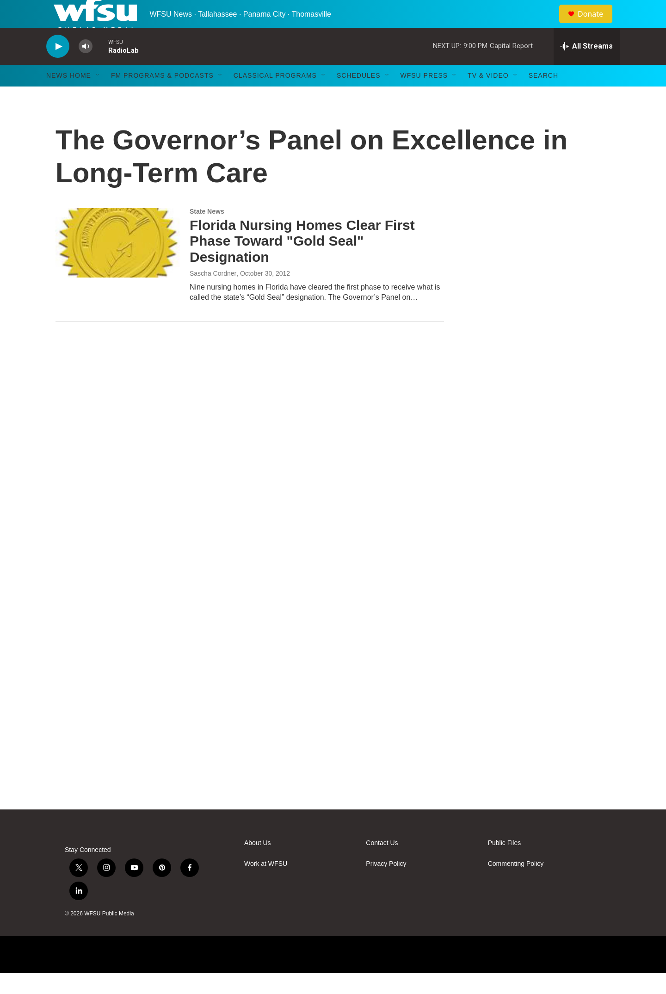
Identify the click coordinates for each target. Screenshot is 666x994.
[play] (57, 67)
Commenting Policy (516, 884)
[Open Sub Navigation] (98, 96)
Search (543, 96)
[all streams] (587, 67)
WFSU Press (424, 96)
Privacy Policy (386, 884)
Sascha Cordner (213, 294)
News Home (68, 96)
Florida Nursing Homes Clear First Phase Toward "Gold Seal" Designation (302, 262)
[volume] (85, 67)
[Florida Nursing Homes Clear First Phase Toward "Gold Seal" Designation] (118, 263)
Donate (596, 24)
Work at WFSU (265, 884)
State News (207, 232)
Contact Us (382, 863)
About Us (257, 863)
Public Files (504, 863)
